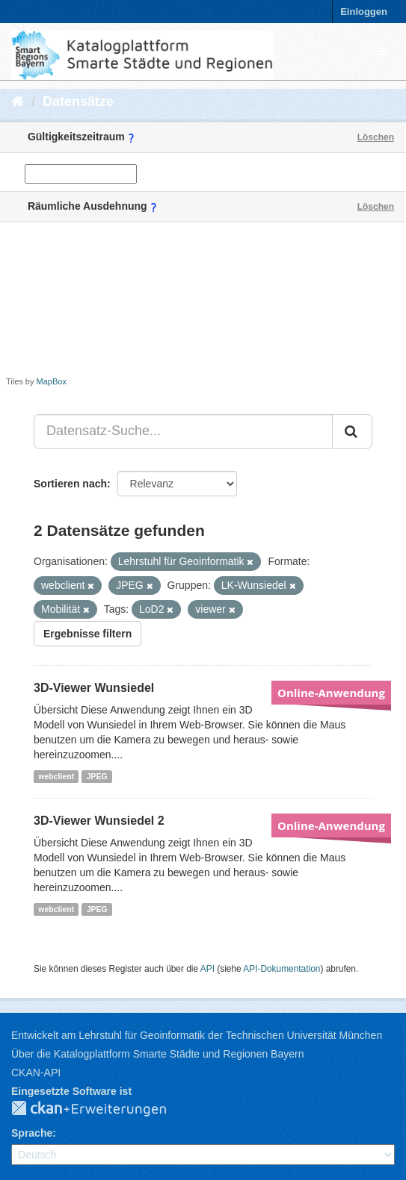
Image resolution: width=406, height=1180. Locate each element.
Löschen (375, 137)
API (207, 969)
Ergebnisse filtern (87, 634)
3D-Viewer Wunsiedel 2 (99, 820)
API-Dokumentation (281, 969)
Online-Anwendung (331, 692)
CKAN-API (36, 1072)
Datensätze (78, 101)
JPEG (97, 776)
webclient (56, 776)
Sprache (31, 1133)
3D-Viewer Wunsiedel (94, 687)
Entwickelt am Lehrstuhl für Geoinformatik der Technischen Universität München (196, 1035)
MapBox (52, 381)
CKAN (101, 1109)
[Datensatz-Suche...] (183, 431)
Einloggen (363, 11)
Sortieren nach (70, 484)
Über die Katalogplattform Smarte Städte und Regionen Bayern (157, 1054)
